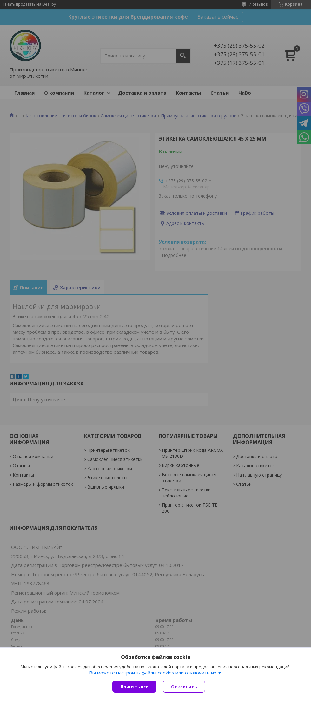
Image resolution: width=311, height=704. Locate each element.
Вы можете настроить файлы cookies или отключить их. (153, 672)
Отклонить (184, 686)
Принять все (134, 686)
